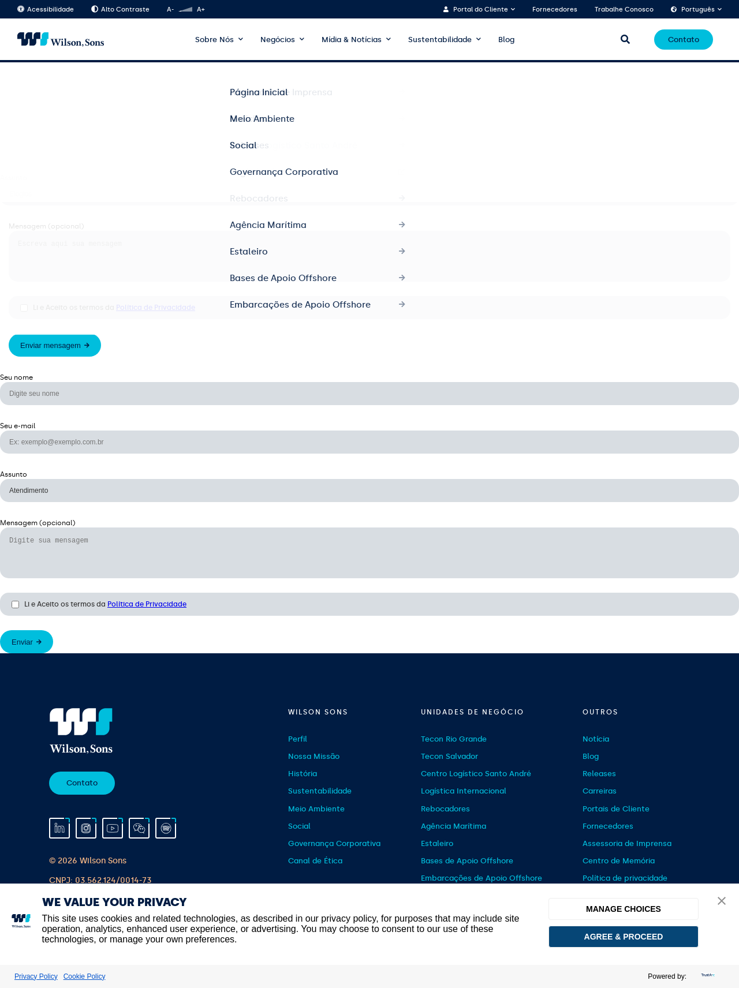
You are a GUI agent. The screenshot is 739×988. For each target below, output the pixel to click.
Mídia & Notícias (352, 39)
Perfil (297, 753)
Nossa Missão (313, 770)
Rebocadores (445, 822)
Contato (683, 39)
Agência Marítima (453, 840)
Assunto (13, 178)
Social (299, 840)
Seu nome (16, 81)
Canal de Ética (315, 874)
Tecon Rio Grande (454, 753)
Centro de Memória (619, 874)
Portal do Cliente (480, 9)
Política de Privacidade (155, 314)
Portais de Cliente (616, 822)
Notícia (596, 753)
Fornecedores (554, 9)
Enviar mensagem (50, 352)
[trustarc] (706, 976)
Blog (506, 39)
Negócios (277, 39)
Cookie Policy (85, 976)
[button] (721, 901)
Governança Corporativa (334, 857)
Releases (599, 787)
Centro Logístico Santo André (476, 787)
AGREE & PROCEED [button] (623, 936)
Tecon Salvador (449, 770)
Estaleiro (437, 857)
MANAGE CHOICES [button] (623, 909)
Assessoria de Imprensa (627, 857)
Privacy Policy (36, 976)
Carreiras (600, 804)
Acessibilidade (45, 9)
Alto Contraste (120, 9)
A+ (200, 9)
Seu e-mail (17, 129)
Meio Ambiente (316, 822)
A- (170, 9)
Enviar (22, 656)
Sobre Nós (214, 39)
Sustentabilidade (440, 39)
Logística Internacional (463, 804)
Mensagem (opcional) (46, 226)
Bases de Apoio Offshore (467, 874)
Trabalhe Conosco (624, 9)
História (302, 787)
